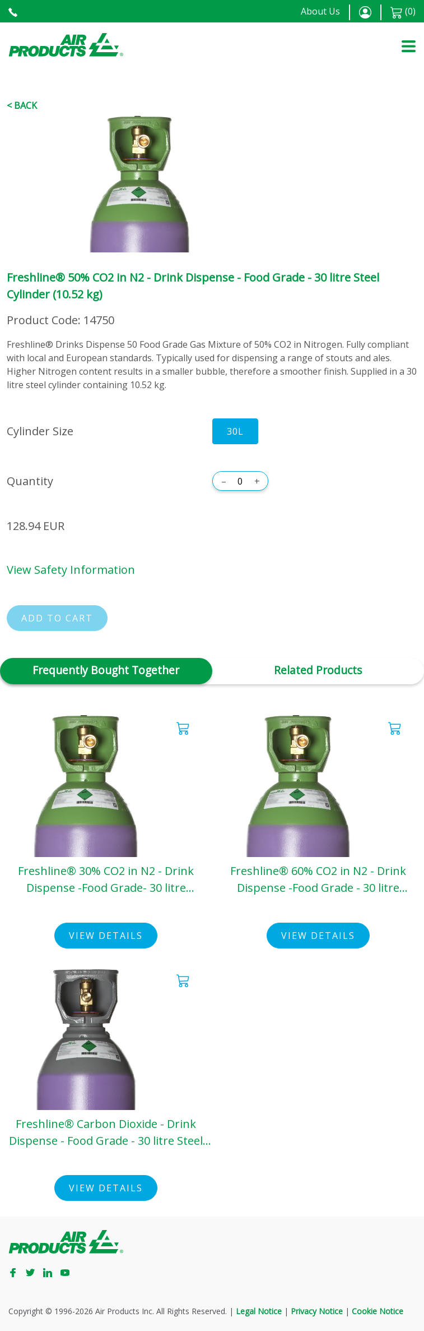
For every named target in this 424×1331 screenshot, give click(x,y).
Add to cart (57, 618)
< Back (22, 105)
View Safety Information (71, 569)
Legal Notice (259, 1311)
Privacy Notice (317, 1311)
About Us (320, 11)
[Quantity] (240, 481)
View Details (106, 935)
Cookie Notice (377, 1311)
